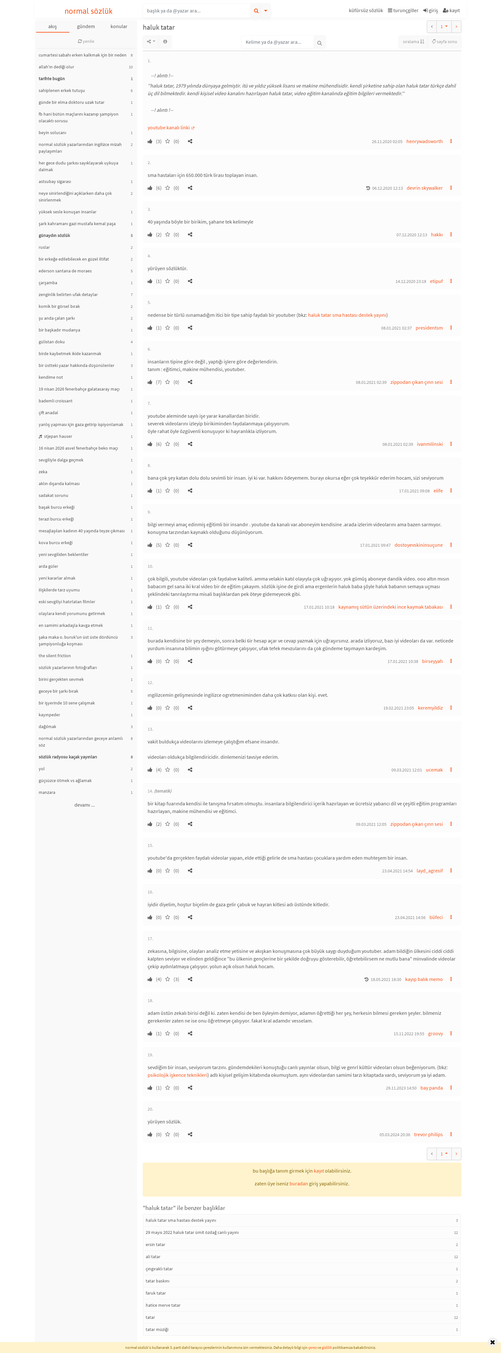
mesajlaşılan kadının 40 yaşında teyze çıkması (82, 531)
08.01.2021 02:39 (371, 382)
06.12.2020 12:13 (387, 188)
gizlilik (327, 1347)
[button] (367, 11)
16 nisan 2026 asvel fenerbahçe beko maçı (78, 448)
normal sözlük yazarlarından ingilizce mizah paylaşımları (80, 147)
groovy (435, 1033)
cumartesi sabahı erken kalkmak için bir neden (83, 55)
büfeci (436, 917)
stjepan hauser (55, 436)
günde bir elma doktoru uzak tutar (71, 102)
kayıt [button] (319, 1170)
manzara (47, 792)
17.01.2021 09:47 (375, 545)
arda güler (48, 566)
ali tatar (153, 1256)
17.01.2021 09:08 (414, 491)
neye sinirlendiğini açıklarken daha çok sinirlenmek (75, 196)
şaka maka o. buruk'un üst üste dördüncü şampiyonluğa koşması (78, 640)
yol (42, 769)
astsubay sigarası (55, 181)
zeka (43, 472)
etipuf (436, 281)
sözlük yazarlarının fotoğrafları (68, 667)
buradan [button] (298, 1183)
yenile (86, 41)
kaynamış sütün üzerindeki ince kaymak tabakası (390, 607)
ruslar (44, 247)
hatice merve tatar (163, 1305)
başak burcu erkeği (56, 507)
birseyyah (432, 661)
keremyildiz (430, 707)
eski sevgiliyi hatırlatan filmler (67, 601)
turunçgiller (403, 10)
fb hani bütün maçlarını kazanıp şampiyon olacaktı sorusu (79, 117)
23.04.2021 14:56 (410, 917)
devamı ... (84, 805)
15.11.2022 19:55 (409, 1034)
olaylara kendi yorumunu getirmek (72, 613)
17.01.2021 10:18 (319, 607)
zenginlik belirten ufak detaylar (68, 294)
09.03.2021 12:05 (371, 824)
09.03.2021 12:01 (406, 770)
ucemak (434, 769)
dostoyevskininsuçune (419, 545)
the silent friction (55, 655)
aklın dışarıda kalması (59, 483)
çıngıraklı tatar (159, 1269)
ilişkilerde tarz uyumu (59, 590)
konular (119, 26)
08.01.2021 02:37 (396, 328)
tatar (150, 1317)
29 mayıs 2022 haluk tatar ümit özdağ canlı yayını (192, 1232)
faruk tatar (156, 1293)
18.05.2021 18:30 (386, 979)
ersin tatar (155, 1244)
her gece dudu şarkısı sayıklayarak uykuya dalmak (78, 166)
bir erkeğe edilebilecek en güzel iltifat (74, 259)
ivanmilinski (430, 444)
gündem (86, 26)
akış (52, 26)
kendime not (51, 377)
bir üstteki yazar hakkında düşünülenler (76, 365)
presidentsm (429, 327)
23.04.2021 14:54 (397, 871)
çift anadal (48, 412)
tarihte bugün (52, 78)
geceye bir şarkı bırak (58, 691)
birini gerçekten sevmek (61, 679)
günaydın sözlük (54, 235)
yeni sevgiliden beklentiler (64, 554)
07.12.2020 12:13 (412, 235)
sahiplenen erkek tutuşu (62, 90)
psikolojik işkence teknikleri (177, 1075)
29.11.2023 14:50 (401, 1088)
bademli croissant (56, 401)
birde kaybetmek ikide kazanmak (70, 353)
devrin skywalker (425, 188)
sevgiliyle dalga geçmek (61, 460)
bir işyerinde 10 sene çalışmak (67, 703)
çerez (312, 1347)
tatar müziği (157, 1329)
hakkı (437, 234)
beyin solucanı (52, 132)
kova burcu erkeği (56, 542)
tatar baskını (157, 1281)
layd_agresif (430, 870)
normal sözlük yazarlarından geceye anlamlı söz (81, 741)
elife (438, 490)
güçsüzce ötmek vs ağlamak (65, 780)
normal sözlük (89, 11)
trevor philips (428, 1134)
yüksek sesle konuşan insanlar (67, 212)
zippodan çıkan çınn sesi (416, 382)
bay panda (431, 1087)
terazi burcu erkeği (56, 519)
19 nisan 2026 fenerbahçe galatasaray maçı (79, 389)
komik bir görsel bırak (59, 306)
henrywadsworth (424, 141)
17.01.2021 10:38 (403, 661)
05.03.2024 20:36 (395, 1134)
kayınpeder (49, 715)
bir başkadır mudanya (59, 330)
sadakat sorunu (53, 495)
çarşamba (48, 282)
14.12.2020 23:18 (411, 281)
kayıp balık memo (424, 979)
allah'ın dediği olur (56, 67)
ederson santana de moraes (65, 271)
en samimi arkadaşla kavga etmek (71, 625)
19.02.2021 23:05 (398, 708)
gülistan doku (52, 342)
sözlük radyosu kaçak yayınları (68, 757)
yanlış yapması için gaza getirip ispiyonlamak (81, 424)
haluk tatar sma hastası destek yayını (347, 315)
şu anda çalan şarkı (57, 318)
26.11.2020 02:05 (387, 141)
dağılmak (47, 726)
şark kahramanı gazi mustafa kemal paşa (77, 223)
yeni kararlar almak (57, 578)
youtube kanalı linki (169, 127)
